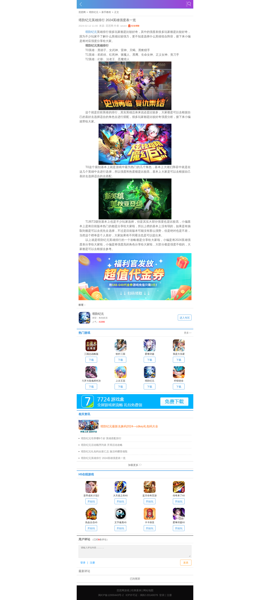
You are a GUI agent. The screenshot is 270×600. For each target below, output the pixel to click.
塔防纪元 (93, 12)
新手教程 (106, 12)
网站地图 (148, 590)
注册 (92, 562)
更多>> (187, 332)
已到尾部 (135, 578)
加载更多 (109, 465)
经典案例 (136, 590)
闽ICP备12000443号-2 (111, 595)
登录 (82, 562)
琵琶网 (82, 12)
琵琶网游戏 (123, 590)
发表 (185, 562)
